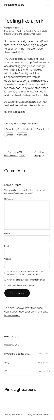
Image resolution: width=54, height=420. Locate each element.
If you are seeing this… (17, 353)
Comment (9, 199)
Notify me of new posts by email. (21, 285)
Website (8, 258)
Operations (17, 33)
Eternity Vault (10, 31)
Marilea (17, 27)
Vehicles (26, 33)
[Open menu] (48, 4)
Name (7, 233)
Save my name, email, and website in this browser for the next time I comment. (25, 273)
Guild (44, 31)
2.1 (5, 371)
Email (7, 246)
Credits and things (40, 154)
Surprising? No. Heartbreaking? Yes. (14, 154)
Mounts (7, 33)
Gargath (37, 31)
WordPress (45, 414)
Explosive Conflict (25, 31)
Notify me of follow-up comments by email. (26, 279)
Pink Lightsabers (14, 4)
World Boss (36, 33)
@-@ (7, 362)
